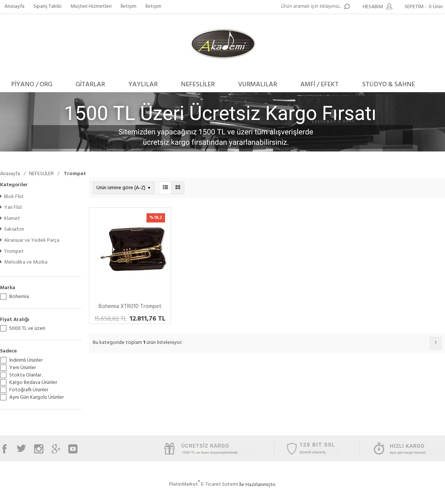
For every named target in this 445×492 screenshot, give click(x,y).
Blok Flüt (12, 197)
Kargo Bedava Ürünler (33, 382)
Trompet (12, 251)
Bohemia (19, 297)
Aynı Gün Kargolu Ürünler (36, 397)
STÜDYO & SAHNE (388, 84)
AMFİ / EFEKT (319, 84)
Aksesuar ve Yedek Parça (29, 240)
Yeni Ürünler (22, 368)
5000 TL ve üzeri (27, 328)
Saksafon (12, 229)
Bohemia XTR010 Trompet (130, 306)
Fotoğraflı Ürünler (28, 390)
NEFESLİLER (198, 84)
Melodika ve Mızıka (23, 262)
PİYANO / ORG (31, 84)
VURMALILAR (257, 84)
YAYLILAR (143, 84)
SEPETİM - (425, 7)
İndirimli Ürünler (26, 360)
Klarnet (10, 218)
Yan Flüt (11, 207)
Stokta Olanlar (25, 375)
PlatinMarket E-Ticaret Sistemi (203, 484)
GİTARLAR (90, 84)
